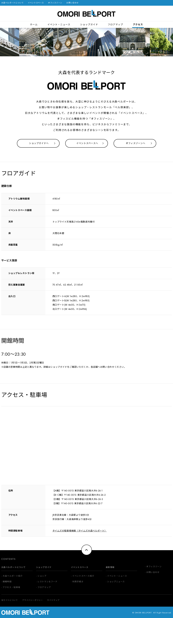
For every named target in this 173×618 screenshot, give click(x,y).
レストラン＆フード (47, 581)
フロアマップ (115, 24)
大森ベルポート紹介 (13, 575)
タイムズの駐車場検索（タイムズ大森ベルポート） (79, 530)
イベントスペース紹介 (83, 575)
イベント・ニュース (58, 24)
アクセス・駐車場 (11, 587)
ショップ (42, 575)
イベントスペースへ (87, 143)
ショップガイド (89, 24)
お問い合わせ (72, 2)
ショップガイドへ (39, 143)
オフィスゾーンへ (135, 143)
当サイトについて (9, 600)
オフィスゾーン (55, 2)
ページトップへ (86, 550)
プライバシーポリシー (32, 600)
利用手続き (77, 581)
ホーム (34, 24)
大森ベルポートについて (12, 2)
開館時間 (7, 581)
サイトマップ (53, 600)
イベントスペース (36, 2)
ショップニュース (116, 581)
